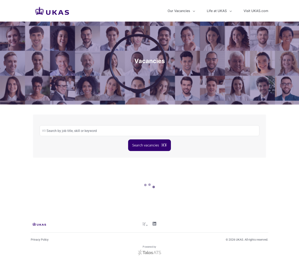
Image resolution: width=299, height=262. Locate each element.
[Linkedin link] (154, 224)
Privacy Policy (40, 239)
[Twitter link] (145, 224)
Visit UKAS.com (256, 11)
